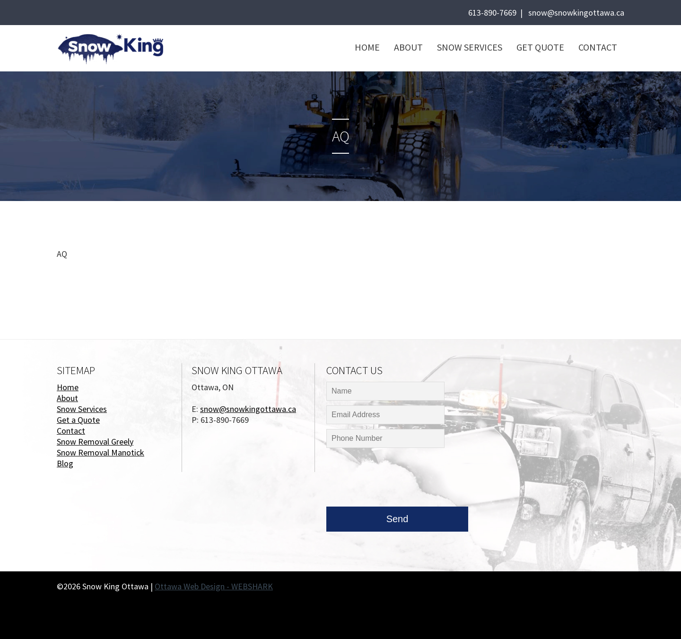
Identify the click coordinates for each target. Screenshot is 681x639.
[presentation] (398, 479)
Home (367, 47)
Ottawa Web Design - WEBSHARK (214, 586)
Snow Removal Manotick (100, 452)
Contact (597, 47)
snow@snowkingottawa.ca (576, 12)
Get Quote (540, 47)
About (408, 47)
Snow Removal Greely (95, 441)
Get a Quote (78, 419)
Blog (65, 463)
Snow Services (469, 47)
